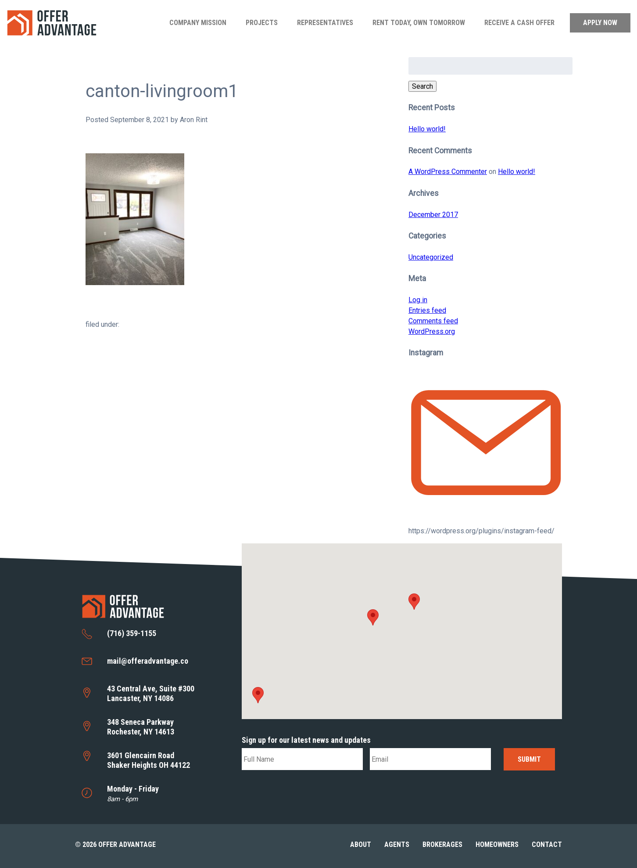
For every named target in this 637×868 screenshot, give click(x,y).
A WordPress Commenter (447, 171)
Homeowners (497, 844)
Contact (547, 844)
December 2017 (433, 214)
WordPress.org (431, 331)
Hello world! (427, 129)
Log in (417, 300)
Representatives (325, 22)
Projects (262, 22)
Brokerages (442, 844)
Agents (396, 844)
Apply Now (600, 22)
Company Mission (197, 22)
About (360, 844)
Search (422, 86)
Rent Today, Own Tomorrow (418, 22)
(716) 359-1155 (131, 633)
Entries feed (427, 310)
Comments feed (433, 321)
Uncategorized (430, 257)
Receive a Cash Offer (519, 22)
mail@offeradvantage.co (147, 660)
